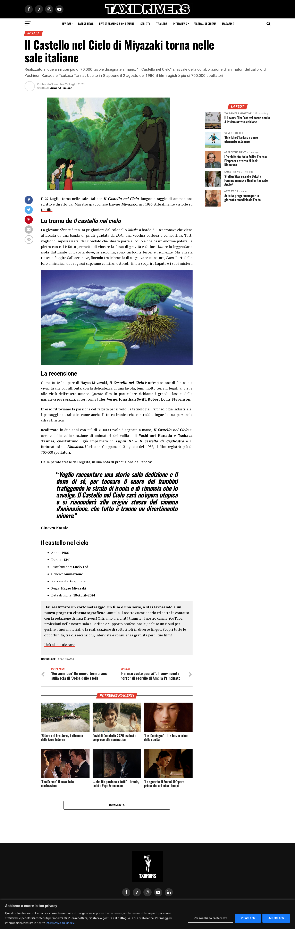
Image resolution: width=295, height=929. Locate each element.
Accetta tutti (276, 918)
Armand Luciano (61, 88)
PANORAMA (66, 659)
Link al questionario (60, 644)
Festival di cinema (205, 23)
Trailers (161, 23)
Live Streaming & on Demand (117, 23)
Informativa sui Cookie (60, 923)
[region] (147, 914)
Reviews (66, 23)
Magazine (228, 23)
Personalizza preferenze (210, 918)
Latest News (85, 23)
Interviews (180, 23)
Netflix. (47, 209)
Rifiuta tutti (248, 918)
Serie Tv (145, 23)
